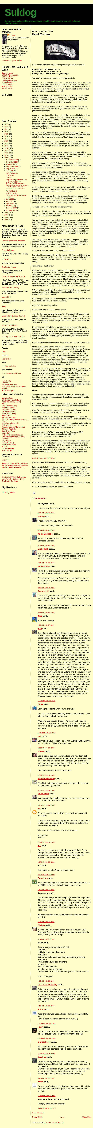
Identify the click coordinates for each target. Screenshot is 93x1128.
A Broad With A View (9, 385)
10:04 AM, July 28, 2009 (46, 1023)
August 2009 (11, 169)
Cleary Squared (8, 448)
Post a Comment (38, 1113)
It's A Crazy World (8, 431)
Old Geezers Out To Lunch (12, 400)
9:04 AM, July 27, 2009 (46, 563)
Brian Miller (43, 794)
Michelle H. (43, 549)
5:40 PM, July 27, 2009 (46, 805)
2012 (6, 150)
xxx (39, 809)
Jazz (40, 616)
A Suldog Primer (8, 493)
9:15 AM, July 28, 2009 (46, 1006)
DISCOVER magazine (10, 75)
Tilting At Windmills (9, 429)
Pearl (4, 306)
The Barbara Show (9, 445)
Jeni (40, 628)
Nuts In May (6, 381)
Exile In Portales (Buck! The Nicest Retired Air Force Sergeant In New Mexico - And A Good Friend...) (15, 465)
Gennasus (43, 878)
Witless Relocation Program (12, 435)
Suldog (20, 12)
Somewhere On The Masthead (13, 241)
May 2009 (10, 201)
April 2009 (10, 203)
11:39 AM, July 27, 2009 (46, 701)
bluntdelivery (44, 1042)
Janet (40, 1082)
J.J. (39, 846)
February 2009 (11, 208)
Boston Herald (7, 73)
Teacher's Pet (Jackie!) (10, 288)
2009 (6, 158)
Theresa (42, 751)
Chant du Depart (8, 250)
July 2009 (10, 171)
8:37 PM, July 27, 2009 (46, 862)
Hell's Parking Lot (12, 173)
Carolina (42, 1057)
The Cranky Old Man (9, 325)
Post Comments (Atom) (53, 1122)
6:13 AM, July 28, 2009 (46, 890)
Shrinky (41, 925)
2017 (6, 139)
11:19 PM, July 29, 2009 (46, 1096)
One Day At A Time (9, 410)
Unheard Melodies (9, 366)
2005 (6, 220)
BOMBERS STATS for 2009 (43, 458)
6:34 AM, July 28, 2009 (46, 939)
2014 (6, 146)
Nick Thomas (7, 450)
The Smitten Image (9, 267)
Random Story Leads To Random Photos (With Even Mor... (17, 186)
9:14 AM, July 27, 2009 (46, 588)
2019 (6, 134)
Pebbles (5, 383)
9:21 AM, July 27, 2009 (46, 612)
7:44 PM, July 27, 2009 (46, 842)
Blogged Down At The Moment (13, 427)
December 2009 (12, 160)
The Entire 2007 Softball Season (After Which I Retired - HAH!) (14, 478)
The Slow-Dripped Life (10, 423)
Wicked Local (7, 83)
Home (62, 1117)
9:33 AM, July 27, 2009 (46, 625)
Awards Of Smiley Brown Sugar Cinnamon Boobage (16, 180)
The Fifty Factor (8, 408)
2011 (6, 153)
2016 (6, 141)
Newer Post (37, 1117)
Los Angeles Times (9, 81)
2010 (6, 155)
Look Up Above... (11, 193)
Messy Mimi (6, 297)
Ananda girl (43, 591)
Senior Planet (7, 88)
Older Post (86, 1117)
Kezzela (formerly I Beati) (11, 402)
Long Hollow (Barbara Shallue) (13, 316)
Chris (40, 704)
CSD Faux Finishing (47, 984)
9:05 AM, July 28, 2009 (46, 981)
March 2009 (10, 206)
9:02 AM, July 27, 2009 (46, 530)
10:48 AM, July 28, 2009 (46, 1038)
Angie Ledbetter (45, 534)
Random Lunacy (8, 443)
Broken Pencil (7, 87)
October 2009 (11, 164)
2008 (6, 212)
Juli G (4, 404)
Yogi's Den (6, 433)
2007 (6, 215)
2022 (6, 127)
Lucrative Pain (7, 398)
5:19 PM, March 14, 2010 (47, 1108)
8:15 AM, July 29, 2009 (46, 1078)
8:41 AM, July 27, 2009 (46, 513)
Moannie (5, 460)
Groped (8, 177)
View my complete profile (12, 61)
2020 (6, 131)
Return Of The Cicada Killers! (16, 189)
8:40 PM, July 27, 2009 (46, 875)
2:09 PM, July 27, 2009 (46, 748)
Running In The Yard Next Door (13, 337)
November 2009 (12, 162)
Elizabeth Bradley (46, 778)
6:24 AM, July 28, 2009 (46, 922)
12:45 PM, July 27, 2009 (46, 733)
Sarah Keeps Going (9, 406)
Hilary (40, 1027)
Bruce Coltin (44, 566)
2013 (6, 148)
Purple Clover (7, 79)
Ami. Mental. (6, 425)
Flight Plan (6, 415)
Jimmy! (4, 447)
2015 (6, 143)
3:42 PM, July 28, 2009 (46, 1053)
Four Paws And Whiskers (11, 373)
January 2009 (11, 210)
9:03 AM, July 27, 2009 (46, 545)
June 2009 (10, 199)
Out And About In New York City (14, 276)
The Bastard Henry (9, 413)
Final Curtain (41, 34)
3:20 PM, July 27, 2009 (46, 790)
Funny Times (7, 85)
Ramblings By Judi (9, 417)
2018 (6, 136)
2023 (6, 124)
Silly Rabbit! (6, 441)
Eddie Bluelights (8, 391)
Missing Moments (8, 412)
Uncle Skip (6, 259)
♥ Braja (41, 1009)
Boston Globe (7, 77)
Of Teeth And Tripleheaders (15, 183)
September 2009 (12, 166)
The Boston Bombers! (10, 481)
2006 (6, 217)
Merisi (4, 352)
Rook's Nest (6, 359)
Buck (40, 736)
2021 (6, 129)
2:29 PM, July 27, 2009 (46, 775)
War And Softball (11, 191)
